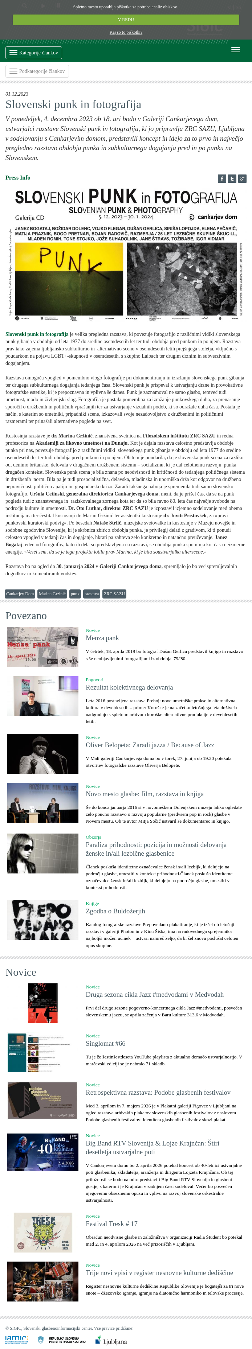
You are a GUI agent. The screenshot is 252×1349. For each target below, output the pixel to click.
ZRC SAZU (114, 593)
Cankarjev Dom (20, 593)
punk (75, 593)
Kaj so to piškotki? (126, 32)
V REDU (126, 19)
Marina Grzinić (52, 593)
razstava (92, 593)
